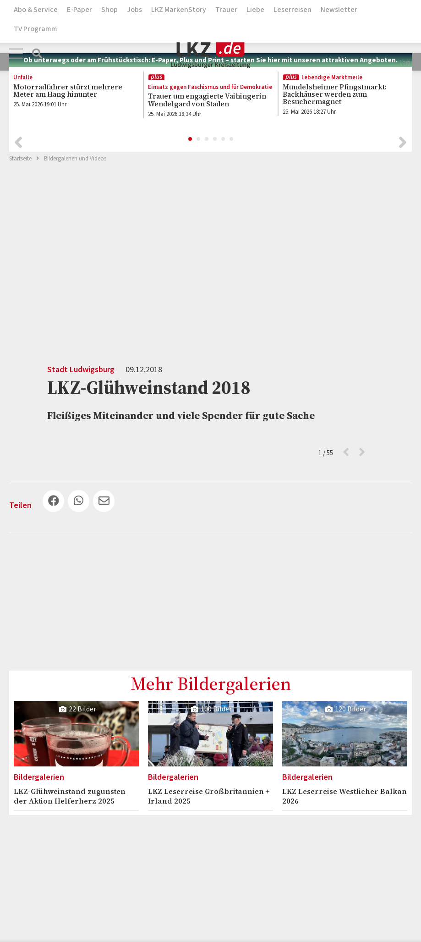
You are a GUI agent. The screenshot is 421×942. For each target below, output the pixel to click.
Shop (109, 10)
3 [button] (207, 136)
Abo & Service (36, 10)
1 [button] (190, 136)
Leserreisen (292, 10)
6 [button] (232, 136)
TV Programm (35, 29)
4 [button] (215, 136)
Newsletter (339, 10)
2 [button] (199, 136)
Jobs (134, 10)
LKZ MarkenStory (178, 10)
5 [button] (223, 136)
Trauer (226, 10)
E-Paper (79, 10)
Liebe (255, 10)
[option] (71, 92)
